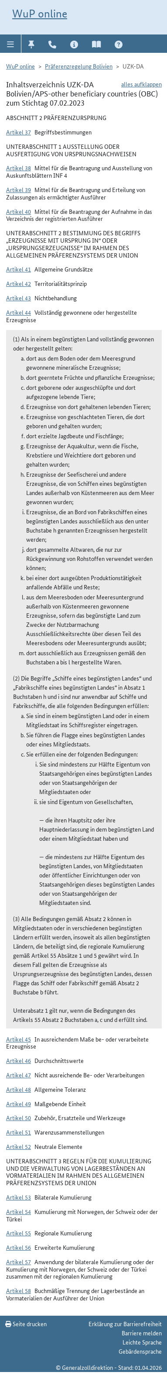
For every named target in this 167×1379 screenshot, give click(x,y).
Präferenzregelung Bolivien (78, 66)
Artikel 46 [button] (18, 1060)
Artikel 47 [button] (18, 1074)
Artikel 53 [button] (18, 1197)
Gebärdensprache (140, 1351)
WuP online (39, 13)
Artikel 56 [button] (18, 1247)
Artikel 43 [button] (18, 297)
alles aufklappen (141, 83)
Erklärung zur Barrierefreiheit (125, 1323)
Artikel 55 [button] (18, 1232)
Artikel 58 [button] (18, 1290)
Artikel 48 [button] (18, 1089)
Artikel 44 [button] (18, 312)
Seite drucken (26, 1323)
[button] (10, 43)
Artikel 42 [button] (18, 283)
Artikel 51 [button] (18, 1132)
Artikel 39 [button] (18, 189)
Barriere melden (142, 1332)
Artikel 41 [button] (18, 269)
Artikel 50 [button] (18, 1117)
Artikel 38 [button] (18, 167)
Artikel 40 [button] (18, 211)
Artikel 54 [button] (18, 1211)
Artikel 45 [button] (18, 1039)
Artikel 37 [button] (18, 131)
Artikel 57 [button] (18, 1261)
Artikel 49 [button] (18, 1103)
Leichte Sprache (142, 1342)
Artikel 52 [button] (18, 1146)
